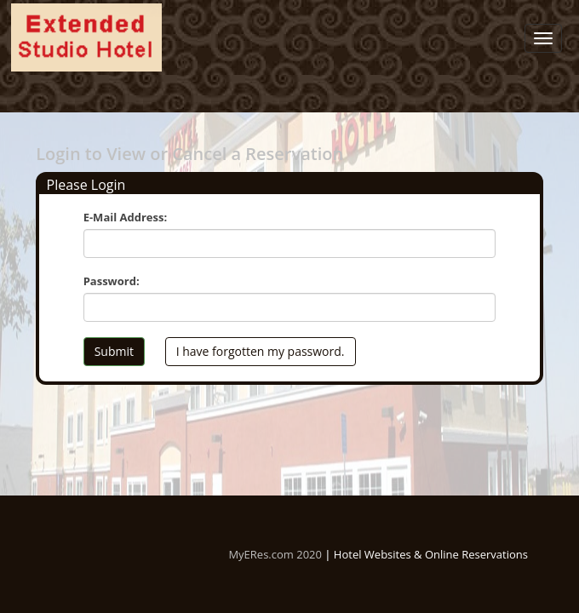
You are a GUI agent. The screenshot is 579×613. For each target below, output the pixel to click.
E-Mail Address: (125, 217)
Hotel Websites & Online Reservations (431, 554)
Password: (111, 281)
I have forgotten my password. (260, 351)
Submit (114, 351)
